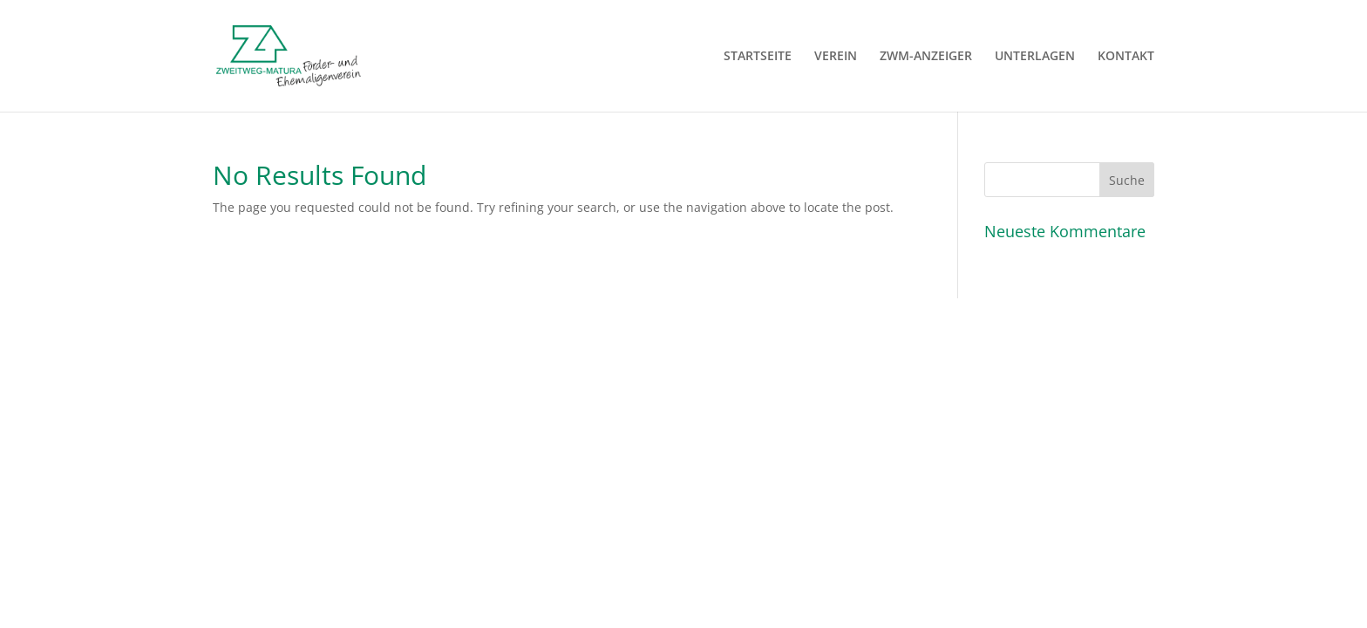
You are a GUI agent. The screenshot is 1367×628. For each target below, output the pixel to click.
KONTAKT (1126, 57)
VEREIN (835, 57)
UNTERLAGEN (1035, 57)
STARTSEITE (758, 57)
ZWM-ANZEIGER (926, 57)
